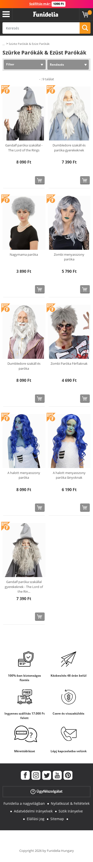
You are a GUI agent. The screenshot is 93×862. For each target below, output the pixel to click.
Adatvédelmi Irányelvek (33, 811)
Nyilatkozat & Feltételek (70, 803)
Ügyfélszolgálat (46, 791)
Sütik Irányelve (71, 811)
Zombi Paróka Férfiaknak (69, 363)
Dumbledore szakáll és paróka (23, 366)
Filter (10, 64)
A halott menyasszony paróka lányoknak (69, 475)
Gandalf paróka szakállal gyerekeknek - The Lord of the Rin (24, 587)
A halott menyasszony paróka (23, 475)
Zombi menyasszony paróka (69, 257)
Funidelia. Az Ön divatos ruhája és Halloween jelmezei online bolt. (45, 14)
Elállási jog (35, 818)
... (3, 44)
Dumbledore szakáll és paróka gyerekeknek (69, 147)
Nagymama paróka (24, 254)
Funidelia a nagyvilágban (24, 803)
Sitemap (57, 818)
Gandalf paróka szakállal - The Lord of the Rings (23, 147)
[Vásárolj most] (40, 180)
